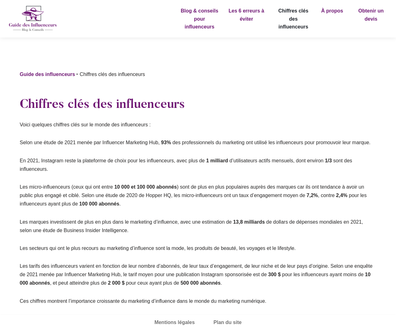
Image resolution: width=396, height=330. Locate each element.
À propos (332, 10)
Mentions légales (175, 322)
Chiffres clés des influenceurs (293, 18)
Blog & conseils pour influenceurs (199, 18)
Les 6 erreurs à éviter (246, 15)
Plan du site (228, 322)
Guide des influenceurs (47, 74)
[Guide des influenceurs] (33, 19)
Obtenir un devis (371, 15)
